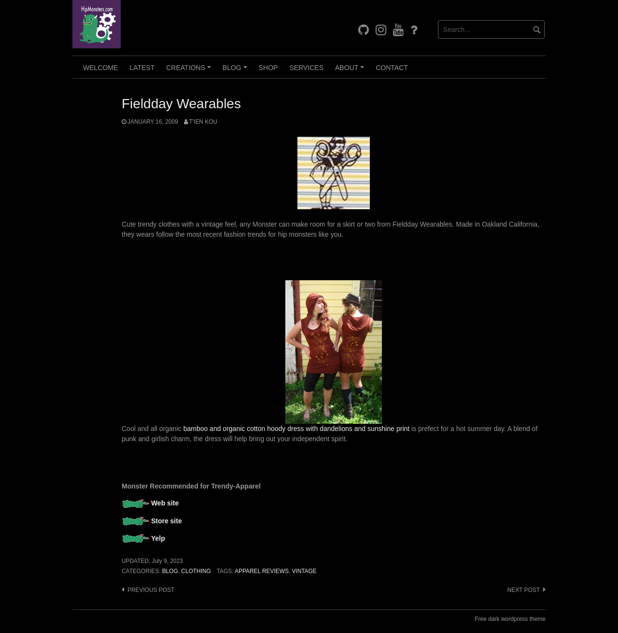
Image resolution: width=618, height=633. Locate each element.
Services (306, 68)
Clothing (196, 571)
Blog (236, 71)
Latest (141, 68)
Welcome (100, 68)
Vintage (304, 571)
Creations (189, 71)
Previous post (150, 590)
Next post (523, 590)
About (351, 71)
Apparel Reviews (262, 571)
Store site (166, 521)
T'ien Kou (203, 121)
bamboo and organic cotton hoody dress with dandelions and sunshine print (296, 428)
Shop (268, 68)
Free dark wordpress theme (510, 619)
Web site (165, 503)
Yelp (158, 538)
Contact (392, 68)
